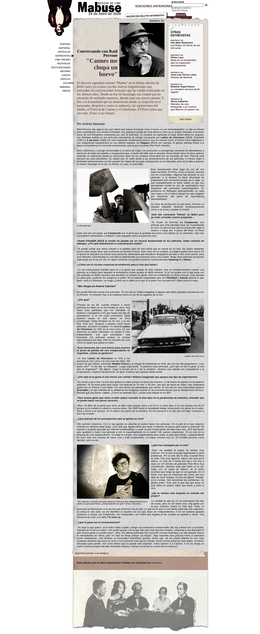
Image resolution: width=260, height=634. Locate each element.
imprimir (80, 553)
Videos (66, 91)
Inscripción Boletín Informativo (146, 14)
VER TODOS (186, 119)
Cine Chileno (62, 59)
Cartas (66, 75)
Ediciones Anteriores (154, 6)
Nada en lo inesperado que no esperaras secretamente (183, 63)
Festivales (63, 63)
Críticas (65, 79)
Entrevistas (62, 56)
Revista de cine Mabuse (97, 6)
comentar (156, 562)
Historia (65, 71)
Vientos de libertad (181, 77)
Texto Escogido (60, 67)
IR (206, 5)
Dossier (180, 15)
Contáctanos (180, 10)
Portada (65, 44)
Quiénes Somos (181, 8)
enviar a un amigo (97, 553)
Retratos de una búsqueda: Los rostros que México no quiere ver (185, 107)
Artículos (64, 52)
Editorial (64, 48)
